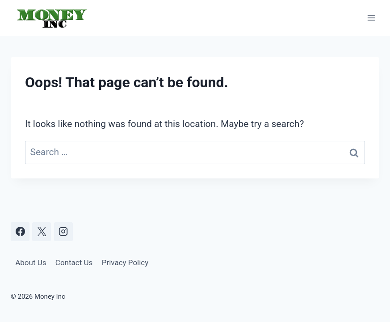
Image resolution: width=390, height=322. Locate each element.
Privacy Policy (125, 262)
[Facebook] (20, 231)
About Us (30, 262)
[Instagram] (63, 231)
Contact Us (73, 262)
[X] (41, 231)
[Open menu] (371, 18)
